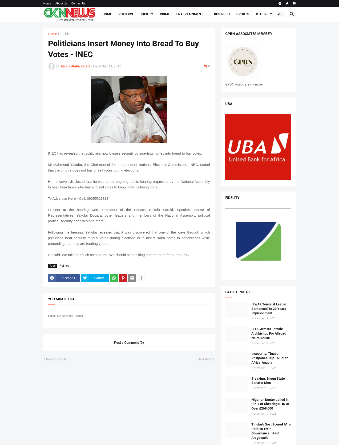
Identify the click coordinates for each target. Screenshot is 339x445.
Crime (165, 14)
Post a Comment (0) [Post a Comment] (129, 342)
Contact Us (78, 3)
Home (47, 3)
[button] (280, 14)
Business (222, 14)
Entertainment (189, 14)
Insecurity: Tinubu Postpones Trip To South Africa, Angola (269, 358)
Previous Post (56, 359)
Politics (125, 14)
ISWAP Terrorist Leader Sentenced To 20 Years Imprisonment (269, 308)
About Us (61, 3)
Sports (242, 14)
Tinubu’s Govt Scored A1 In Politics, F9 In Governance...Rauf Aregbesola (271, 431)
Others (262, 14)
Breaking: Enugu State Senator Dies (268, 381)
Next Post (205, 359)
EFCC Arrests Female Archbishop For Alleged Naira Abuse (268, 333)
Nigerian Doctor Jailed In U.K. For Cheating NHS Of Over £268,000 (270, 404)
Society (146, 14)
